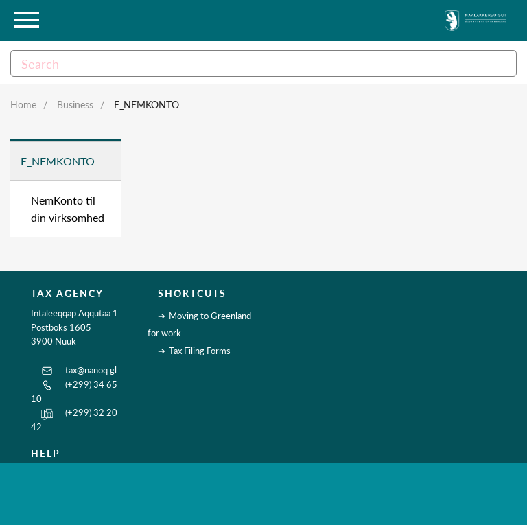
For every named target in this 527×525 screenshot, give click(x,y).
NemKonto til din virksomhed (67, 209)
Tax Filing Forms (200, 350)
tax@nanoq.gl (91, 369)
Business (75, 104)
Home (23, 104)
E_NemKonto (146, 104)
